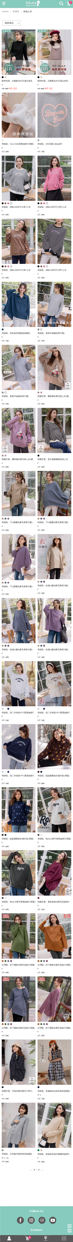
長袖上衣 (27, 11)
